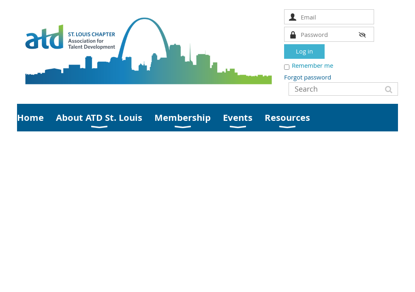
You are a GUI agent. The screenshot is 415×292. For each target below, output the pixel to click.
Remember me (312, 65)
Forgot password (307, 77)
